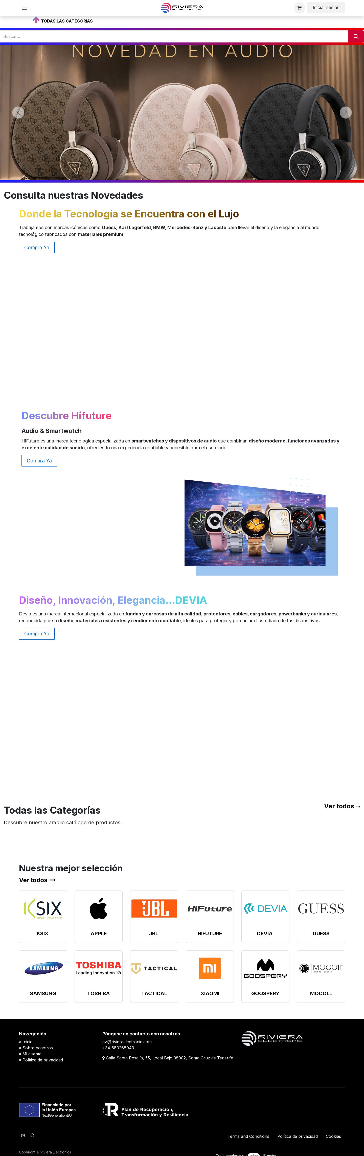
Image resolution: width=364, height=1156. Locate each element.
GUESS (321, 933)
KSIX (42, 933)
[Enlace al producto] (43, 908)
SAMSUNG (43, 993)
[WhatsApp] (32, 1135)
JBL (153, 933)
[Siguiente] (346, 112)
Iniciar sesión (326, 7)
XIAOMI (210, 993)
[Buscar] (356, 36)
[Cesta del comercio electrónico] (299, 8)
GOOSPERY (265, 993)
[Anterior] (18, 112)
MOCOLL (321, 993)
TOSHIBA (98, 993)
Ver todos (339, 806)
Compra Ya (36, 247)
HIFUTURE (210, 933)
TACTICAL (154, 993)
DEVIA (265, 933)
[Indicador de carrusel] (154, 170)
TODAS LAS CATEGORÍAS (67, 21)
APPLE (98, 933)
